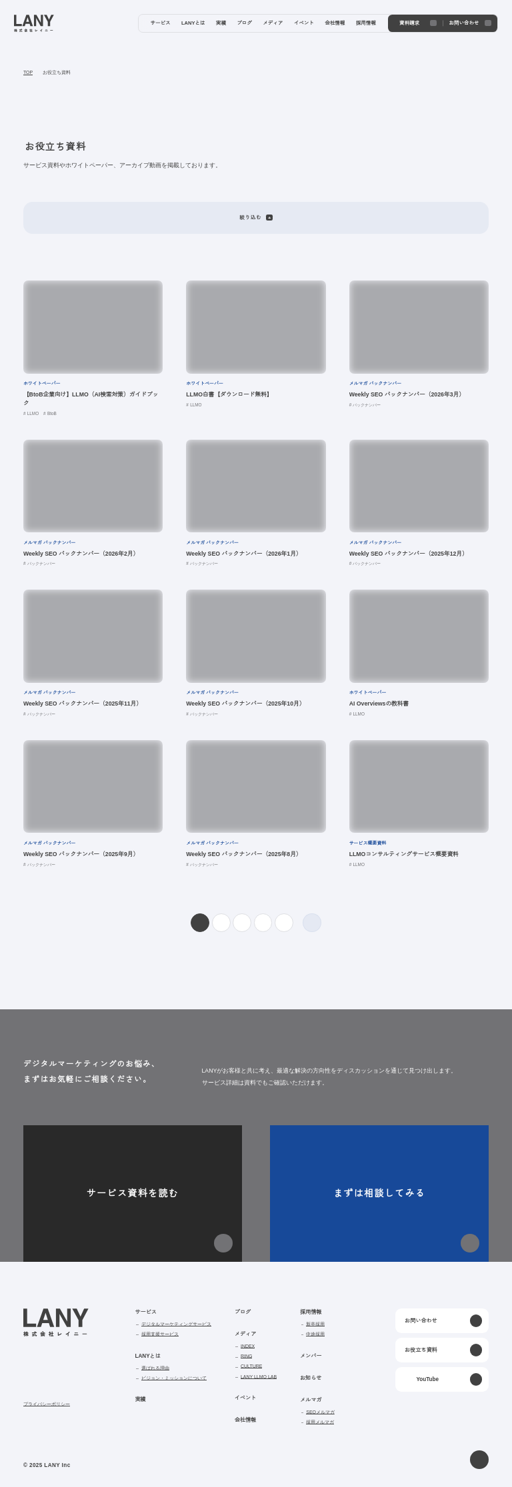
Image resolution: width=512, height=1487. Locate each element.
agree (453, 1458)
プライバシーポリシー (46, 1404)
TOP (28, 73)
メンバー (310, 1356)
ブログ (243, 1312)
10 (284, 923)
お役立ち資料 (57, 73)
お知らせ (310, 1378)
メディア (245, 1334)
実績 (140, 1399)
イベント (245, 1398)
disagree (371, 1458)
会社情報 (245, 1420)
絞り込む (256, 217)
